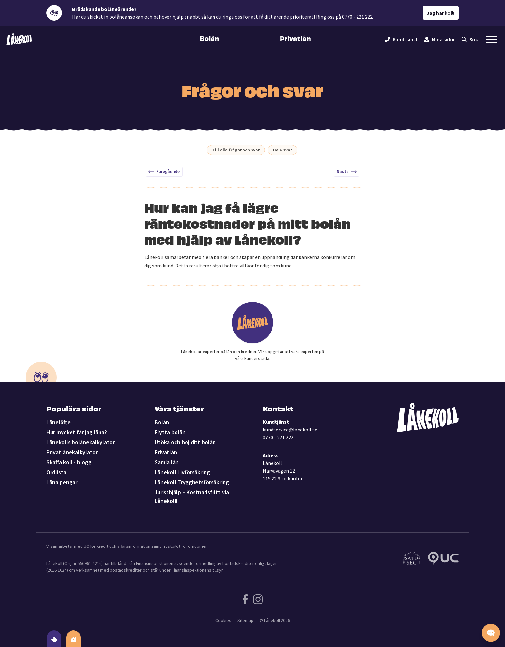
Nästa (347, 171)
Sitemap (245, 620)
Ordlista (56, 472)
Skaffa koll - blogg (68, 462)
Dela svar (282, 150)
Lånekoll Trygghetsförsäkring (192, 482)
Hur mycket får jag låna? (76, 432)
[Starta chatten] (491, 633)
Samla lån (167, 462)
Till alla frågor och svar (236, 150)
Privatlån (295, 38)
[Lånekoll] (19, 39)
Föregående (164, 171)
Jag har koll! (440, 13)
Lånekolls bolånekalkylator (80, 442)
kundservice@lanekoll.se (290, 429)
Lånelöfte (58, 422)
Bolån (209, 38)
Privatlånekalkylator (72, 452)
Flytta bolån (170, 432)
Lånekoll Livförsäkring (182, 472)
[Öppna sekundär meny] (491, 39)
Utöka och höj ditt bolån (185, 442)
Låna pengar (61, 482)
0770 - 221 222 (278, 437)
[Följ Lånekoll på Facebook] (245, 599)
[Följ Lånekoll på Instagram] (258, 599)
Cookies (223, 620)
